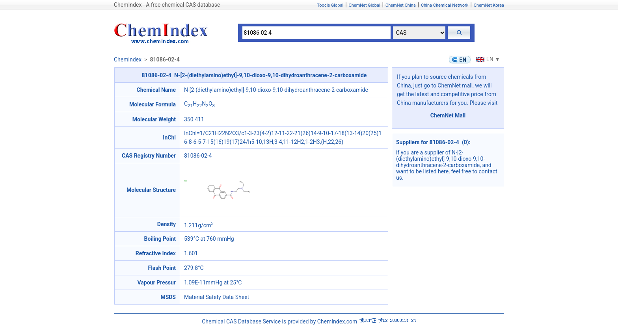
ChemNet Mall (448, 115)
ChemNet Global (364, 5)
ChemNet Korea (489, 5)
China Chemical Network (444, 5)
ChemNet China (400, 5)
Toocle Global (330, 5)
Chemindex (127, 59)
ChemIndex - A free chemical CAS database (167, 5)
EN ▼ (487, 59)
